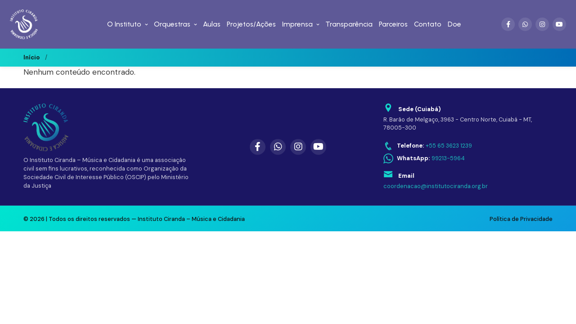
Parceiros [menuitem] (393, 24)
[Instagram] (542, 24)
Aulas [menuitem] (211, 24)
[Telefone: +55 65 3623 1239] (427, 146)
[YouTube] (559, 24)
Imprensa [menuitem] (297, 24)
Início (31, 57)
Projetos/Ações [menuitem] (251, 24)
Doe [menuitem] (454, 24)
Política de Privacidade (521, 219)
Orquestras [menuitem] (172, 24)
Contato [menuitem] (427, 24)
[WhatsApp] (525, 24)
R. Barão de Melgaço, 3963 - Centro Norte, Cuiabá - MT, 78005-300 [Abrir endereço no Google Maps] (457, 124)
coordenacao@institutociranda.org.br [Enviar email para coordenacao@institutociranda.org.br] (435, 186)
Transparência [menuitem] (349, 24)
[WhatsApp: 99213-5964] (424, 159)
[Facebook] (508, 24)
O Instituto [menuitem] (124, 24)
